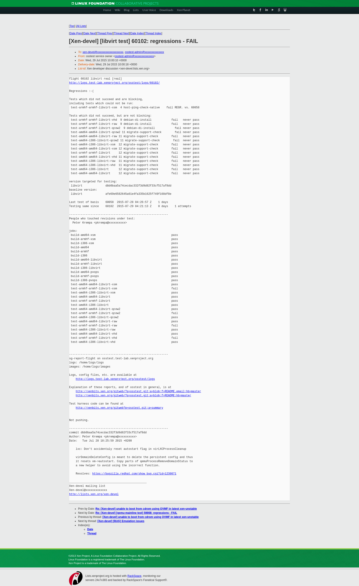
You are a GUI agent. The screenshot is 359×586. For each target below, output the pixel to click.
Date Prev (76, 33)
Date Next (89, 33)
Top (72, 26)
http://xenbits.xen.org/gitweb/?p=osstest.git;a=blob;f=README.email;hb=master (138, 391)
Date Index (137, 33)
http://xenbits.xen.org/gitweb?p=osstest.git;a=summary (119, 408)
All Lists (81, 26)
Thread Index (153, 33)
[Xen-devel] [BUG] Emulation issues (121, 521)
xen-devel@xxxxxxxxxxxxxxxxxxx (103, 52)
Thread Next (121, 33)
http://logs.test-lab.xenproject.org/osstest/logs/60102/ (114, 83)
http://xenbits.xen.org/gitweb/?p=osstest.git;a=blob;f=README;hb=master (133, 395)
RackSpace (134, 576)
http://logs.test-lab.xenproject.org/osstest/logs (115, 379)
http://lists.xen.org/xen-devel (94, 494)
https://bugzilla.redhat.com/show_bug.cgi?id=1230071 (134, 474)
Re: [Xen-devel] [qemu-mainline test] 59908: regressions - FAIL (136, 512)
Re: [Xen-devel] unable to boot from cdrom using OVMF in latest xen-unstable (146, 508)
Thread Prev (104, 33)
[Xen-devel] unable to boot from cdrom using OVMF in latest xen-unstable (151, 517)
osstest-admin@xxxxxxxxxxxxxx (144, 52)
